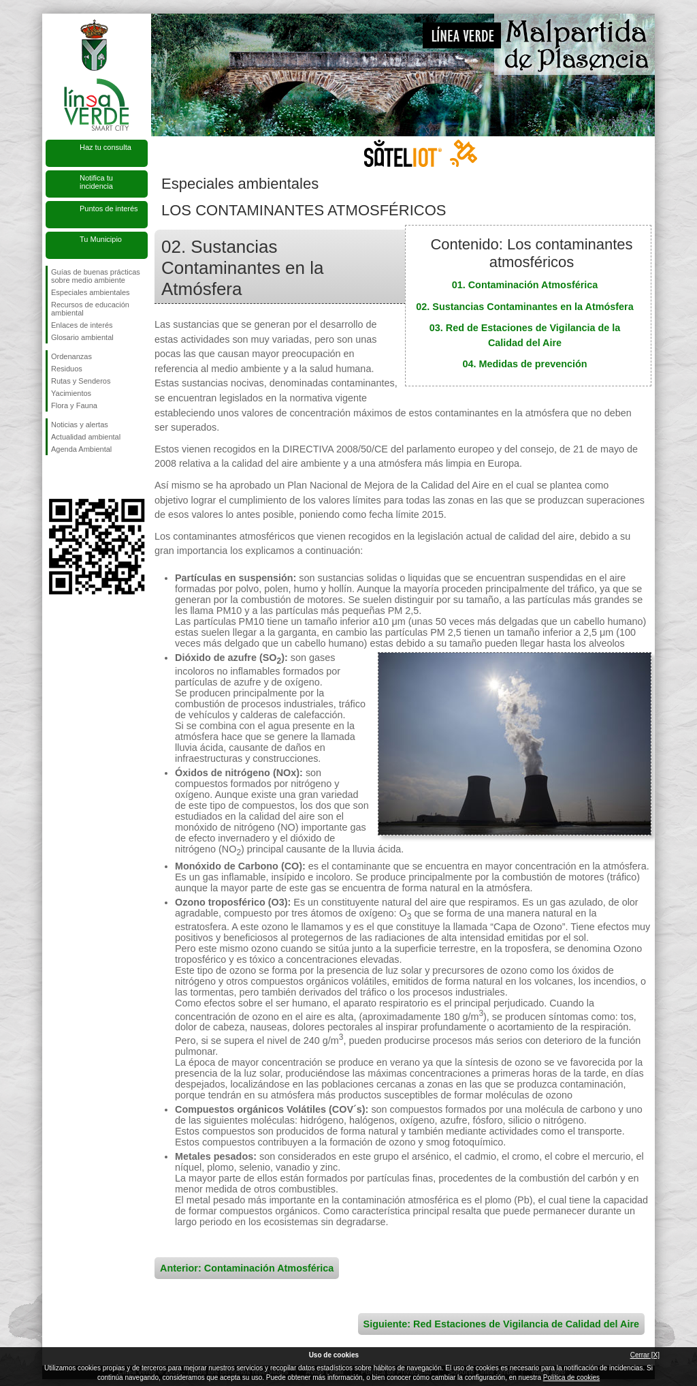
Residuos (66, 369)
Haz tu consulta (105, 147)
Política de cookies (571, 1377)
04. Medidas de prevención (524, 363)
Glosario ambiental (82, 337)
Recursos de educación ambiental (90, 309)
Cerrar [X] (645, 1355)
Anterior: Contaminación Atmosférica (247, 1268)
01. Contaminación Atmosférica (525, 284)
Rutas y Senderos (80, 381)
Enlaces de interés (82, 325)
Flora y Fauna (74, 405)
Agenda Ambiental (81, 449)
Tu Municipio (101, 239)
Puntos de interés (109, 208)
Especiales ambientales (90, 292)
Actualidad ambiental (85, 437)
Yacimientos (71, 393)
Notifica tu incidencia (96, 182)
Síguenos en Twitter (76, 477)
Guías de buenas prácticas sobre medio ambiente (95, 276)
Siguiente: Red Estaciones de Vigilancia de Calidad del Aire (501, 1324)
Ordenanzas (71, 356)
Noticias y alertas (79, 424)
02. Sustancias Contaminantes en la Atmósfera (524, 306)
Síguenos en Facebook (54, 477)
